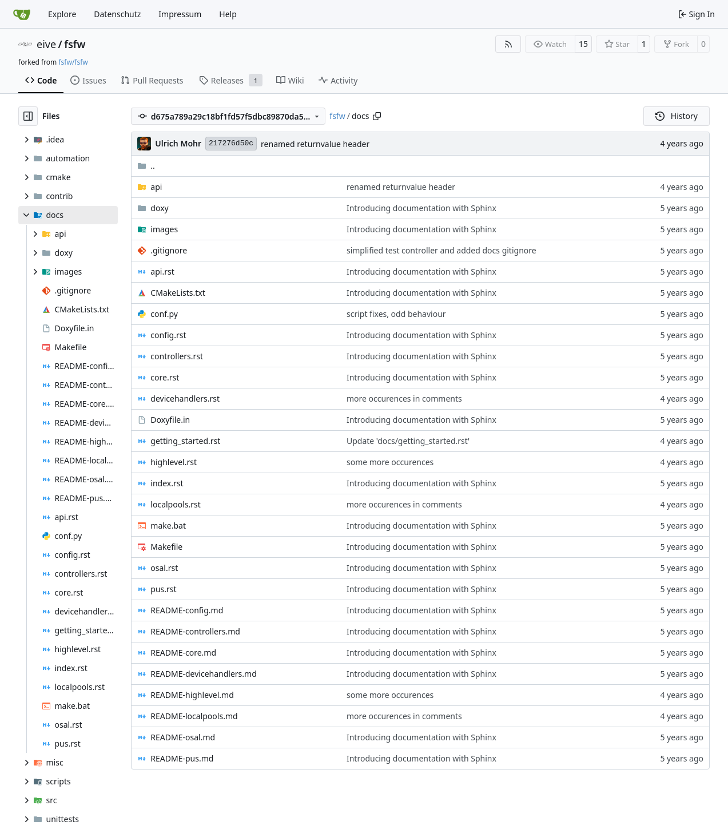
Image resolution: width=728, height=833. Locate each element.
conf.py (164, 313)
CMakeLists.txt (177, 292)
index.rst (166, 483)
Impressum (179, 14)
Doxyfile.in (170, 419)
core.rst (164, 377)
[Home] (22, 14)
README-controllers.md (195, 631)
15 (583, 43)
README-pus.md (181, 758)
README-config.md (186, 610)
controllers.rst (176, 356)
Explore (62, 14)
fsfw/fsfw (72, 62)
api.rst (162, 271)
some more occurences (390, 462)
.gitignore (168, 250)
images (164, 229)
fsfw (74, 44)
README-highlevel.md (191, 694)
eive (46, 44)
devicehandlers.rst (185, 398)
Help (228, 14)
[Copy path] (377, 116)
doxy (159, 208)
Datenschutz (117, 14)
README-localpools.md (193, 716)
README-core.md (183, 652)
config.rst (168, 335)
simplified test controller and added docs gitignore (441, 250)
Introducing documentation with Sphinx (421, 208)
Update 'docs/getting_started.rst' (408, 440)
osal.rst (164, 567)
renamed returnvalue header (315, 143)
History (676, 115)
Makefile (166, 546)
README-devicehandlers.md (203, 673)
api (156, 186)
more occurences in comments (404, 398)
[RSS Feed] (508, 44)
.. (146, 165)
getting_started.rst (185, 440)
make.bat (168, 525)
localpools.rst (175, 504)
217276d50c (231, 143)
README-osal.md (182, 737)
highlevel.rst (173, 462)
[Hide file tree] (28, 116)
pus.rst (163, 589)
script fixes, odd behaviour (396, 313)
